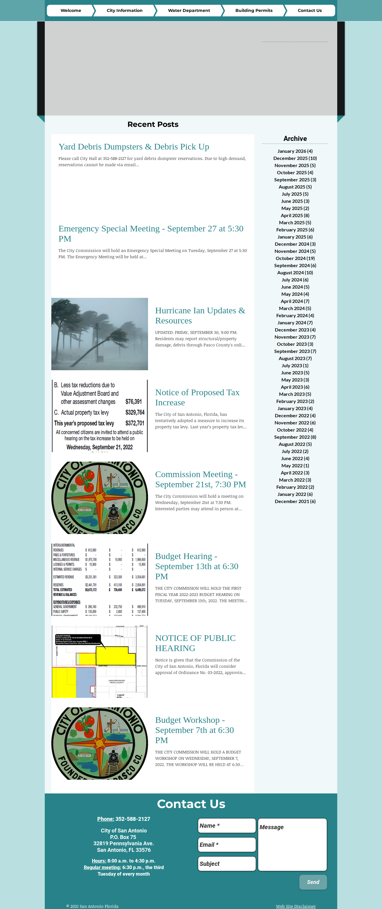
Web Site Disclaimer (296, 906)
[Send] (313, 882)
